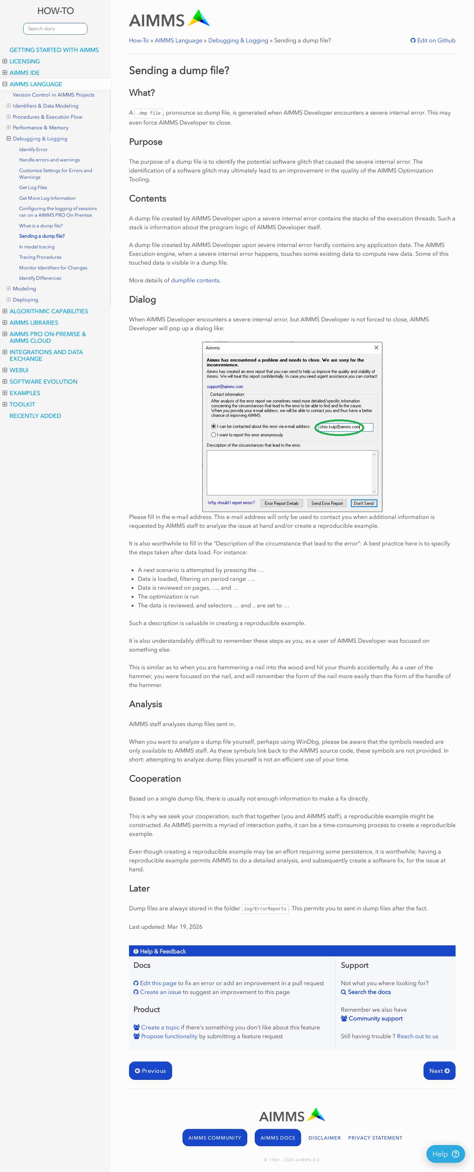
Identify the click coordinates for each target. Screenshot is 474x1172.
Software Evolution (40, 381)
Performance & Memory (38, 128)
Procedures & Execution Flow (44, 117)
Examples (21, 393)
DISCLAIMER (325, 1138)
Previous (150, 1070)
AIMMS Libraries (30, 322)
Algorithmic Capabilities (45, 311)
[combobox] (55, 29)
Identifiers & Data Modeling (43, 106)
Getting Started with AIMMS (54, 49)
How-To (139, 40)
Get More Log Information (47, 198)
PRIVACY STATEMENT (375, 1138)
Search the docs (368, 992)
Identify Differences (40, 278)
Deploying (22, 300)
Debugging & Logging (37, 139)
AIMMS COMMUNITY (214, 1138)
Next (439, 1070)
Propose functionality (169, 1036)
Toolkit (19, 404)
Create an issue (160, 992)
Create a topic (160, 1027)
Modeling (21, 289)
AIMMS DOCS (278, 1138)
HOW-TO (55, 11)
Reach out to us (417, 1036)
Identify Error (33, 149)
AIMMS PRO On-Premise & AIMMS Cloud (44, 337)
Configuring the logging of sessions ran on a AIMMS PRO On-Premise (58, 212)
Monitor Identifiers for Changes (53, 268)
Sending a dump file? (42, 236)
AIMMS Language (32, 84)
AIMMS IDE (21, 72)
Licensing (21, 61)
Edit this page (158, 983)
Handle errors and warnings (49, 160)
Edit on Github (436, 40)
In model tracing (37, 247)
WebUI (15, 370)
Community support (374, 1018)
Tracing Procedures (40, 257)
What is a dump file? (41, 226)
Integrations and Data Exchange (43, 355)
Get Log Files (33, 187)
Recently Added (35, 415)
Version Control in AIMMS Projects (53, 95)
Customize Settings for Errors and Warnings (55, 174)
